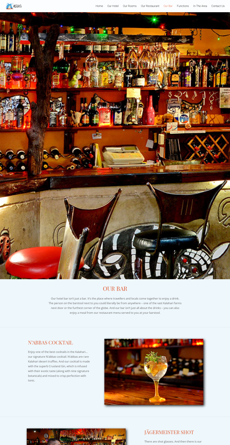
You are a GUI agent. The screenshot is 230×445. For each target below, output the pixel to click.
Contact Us (218, 6)
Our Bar (168, 6)
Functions (183, 6)
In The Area (200, 6)
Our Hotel (113, 6)
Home (99, 6)
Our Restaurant (150, 6)
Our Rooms (130, 6)
